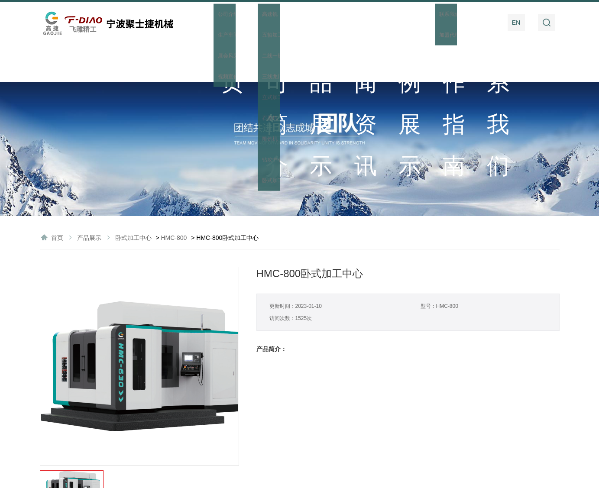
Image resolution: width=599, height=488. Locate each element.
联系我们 (479, 22)
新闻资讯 (346, 22)
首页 (213, 22)
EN (516, 22)
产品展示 (302, 22)
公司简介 (258, 22)
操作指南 (435, 22)
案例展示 (391, 22)
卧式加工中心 (133, 199)
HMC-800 (174, 199)
